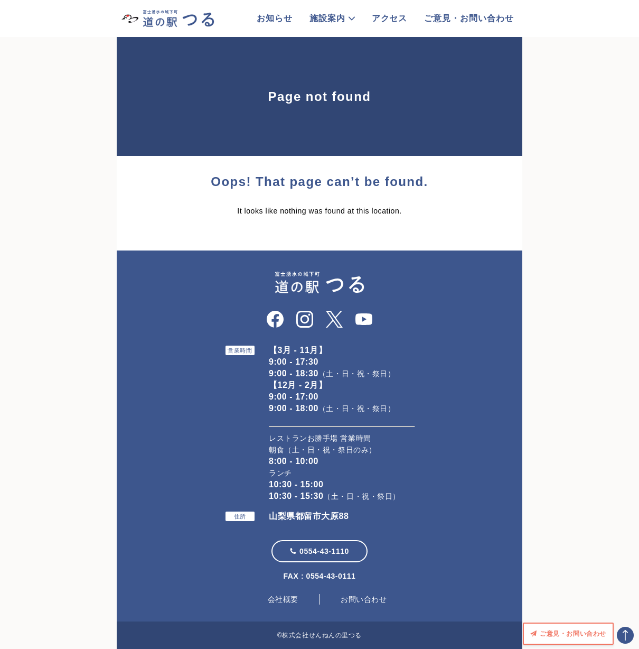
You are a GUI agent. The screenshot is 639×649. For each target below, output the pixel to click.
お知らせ (275, 18)
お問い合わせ (364, 599)
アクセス (390, 18)
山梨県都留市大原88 (309, 516)
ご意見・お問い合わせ (469, 18)
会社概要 (283, 599)
